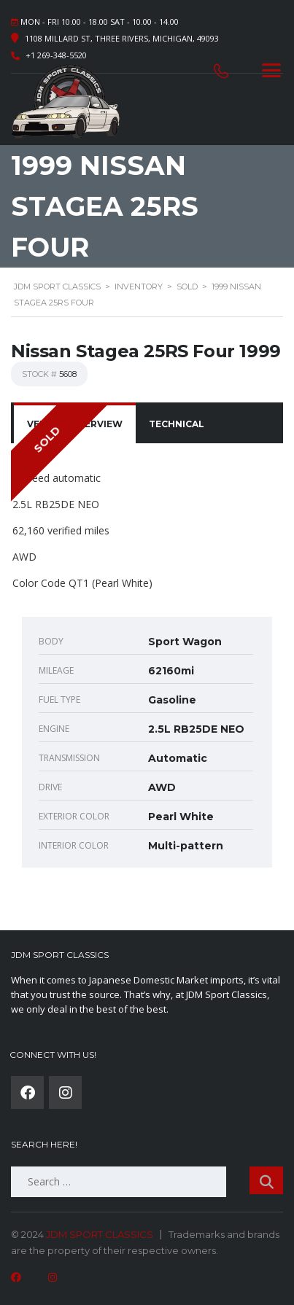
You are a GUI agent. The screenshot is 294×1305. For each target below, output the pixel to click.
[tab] (176, 424)
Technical (176, 423)
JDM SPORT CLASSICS (99, 1234)
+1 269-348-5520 (56, 55)
